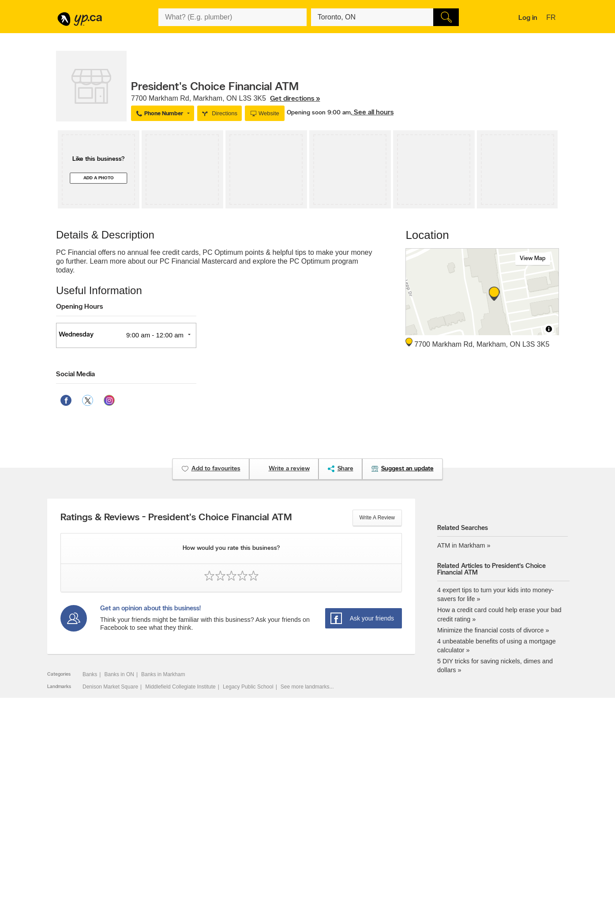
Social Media (75, 374)
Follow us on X (384, 811)
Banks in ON (119, 674)
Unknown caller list (389, 841)
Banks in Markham (163, 674)
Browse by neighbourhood (296, 818)
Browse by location (288, 811)
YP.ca (161, 875)
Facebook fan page (389, 818)
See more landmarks (305, 687)
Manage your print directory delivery (409, 848)
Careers (174, 811)
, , (225, 98)
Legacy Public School (248, 687)
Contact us (545, 767)
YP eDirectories (385, 833)
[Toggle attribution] (549, 329)
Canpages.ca (483, 811)
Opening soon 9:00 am (319, 113)
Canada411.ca (484, 803)
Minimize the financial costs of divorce (490, 630)
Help (170, 848)
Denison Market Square (110, 687)
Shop (286, 850)
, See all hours (372, 112)
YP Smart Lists (283, 841)
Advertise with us (80, 803)
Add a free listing (80, 811)
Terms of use (180, 841)
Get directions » (295, 98)
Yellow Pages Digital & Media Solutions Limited (338, 875)
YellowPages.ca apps (392, 803)
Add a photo (98, 178)
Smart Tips (278, 826)
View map (533, 258)
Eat (270, 850)
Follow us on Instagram (394, 826)
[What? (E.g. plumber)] (232, 17)
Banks (89, 674)
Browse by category (289, 803)
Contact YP (178, 803)
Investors (176, 818)
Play (303, 850)
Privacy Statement (186, 833)
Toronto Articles (284, 833)
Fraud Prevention (80, 818)
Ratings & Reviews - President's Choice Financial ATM (176, 518)
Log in (527, 18)
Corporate (177, 826)
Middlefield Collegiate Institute (180, 687)
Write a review (377, 518)
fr (552, 18)
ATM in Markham (461, 545)
